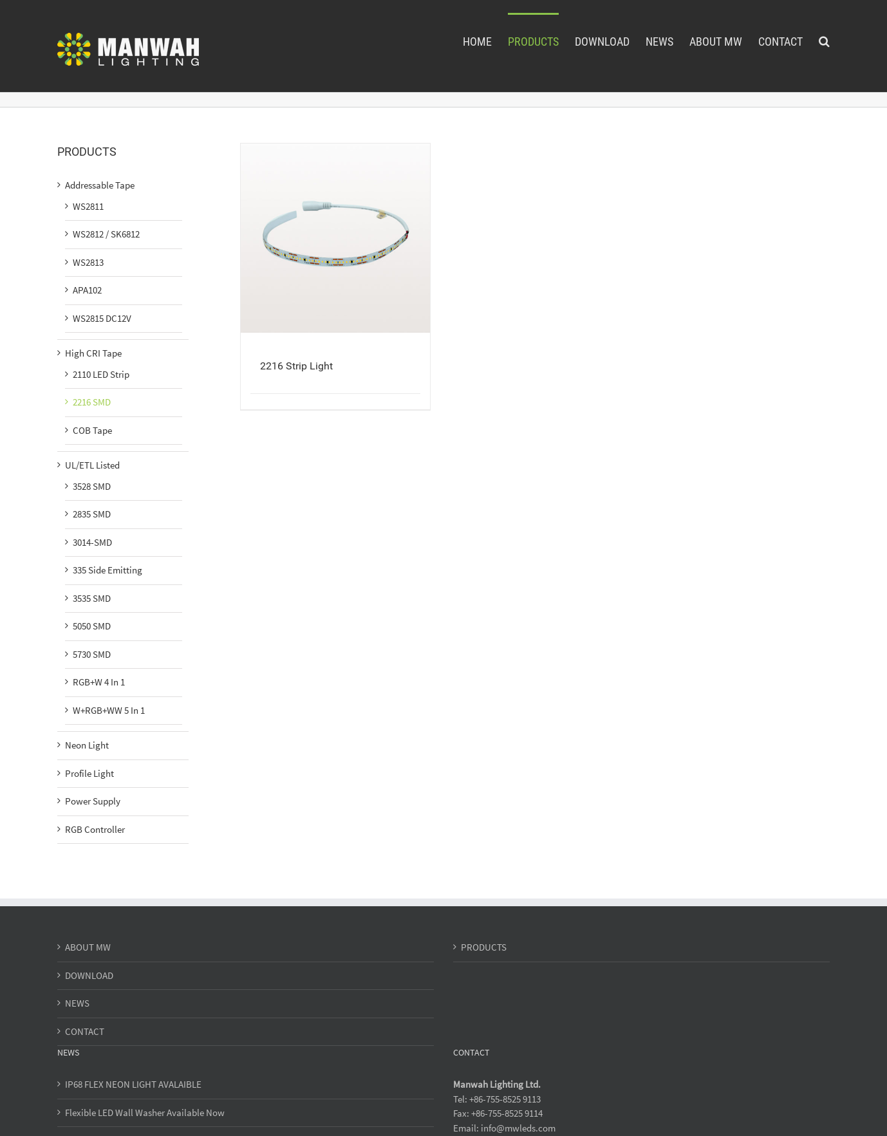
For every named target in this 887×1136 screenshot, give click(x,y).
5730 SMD (92, 654)
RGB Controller (95, 829)
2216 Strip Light (296, 366)
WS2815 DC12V (102, 318)
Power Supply (92, 801)
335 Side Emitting (107, 570)
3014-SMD (92, 542)
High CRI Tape (93, 353)
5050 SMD (92, 626)
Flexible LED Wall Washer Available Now (145, 1112)
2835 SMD (92, 514)
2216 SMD (92, 402)
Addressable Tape (100, 185)
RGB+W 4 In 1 (99, 682)
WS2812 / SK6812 (106, 234)
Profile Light (89, 773)
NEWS (77, 1003)
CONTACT (84, 1031)
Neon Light (87, 745)
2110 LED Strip (101, 374)
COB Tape (92, 430)
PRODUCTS (484, 947)
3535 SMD (92, 598)
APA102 (87, 290)
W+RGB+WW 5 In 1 (109, 710)
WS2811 (88, 206)
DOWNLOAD (89, 975)
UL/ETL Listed (92, 465)
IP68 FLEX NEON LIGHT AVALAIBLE (133, 1084)
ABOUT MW (88, 947)
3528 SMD (92, 486)
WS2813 (88, 262)
